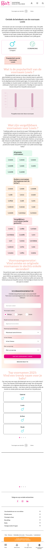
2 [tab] (21, 437)
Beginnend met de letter (11, 320)
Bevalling (7, 520)
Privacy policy (29, 535)
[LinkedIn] (27, 501)
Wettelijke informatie (19, 535)
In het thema (8, 337)
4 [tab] (25, 437)
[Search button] (43, 3)
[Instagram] (22, 501)
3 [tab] (23, 437)
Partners (10, 535)
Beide (30, 314)
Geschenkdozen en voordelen (13, 511)
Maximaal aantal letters (11, 328)
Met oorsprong (8, 346)
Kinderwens (8, 514)
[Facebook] (17, 501)
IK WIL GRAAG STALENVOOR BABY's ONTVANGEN (22, 539)
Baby (5, 523)
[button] (5, 545)
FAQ (6, 535)
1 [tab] (19, 437)
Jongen (20, 314)
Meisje (9, 314)
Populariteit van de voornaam (13, 60)
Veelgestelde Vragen (11, 526)
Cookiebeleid (37, 535)
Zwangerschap (9, 517)
